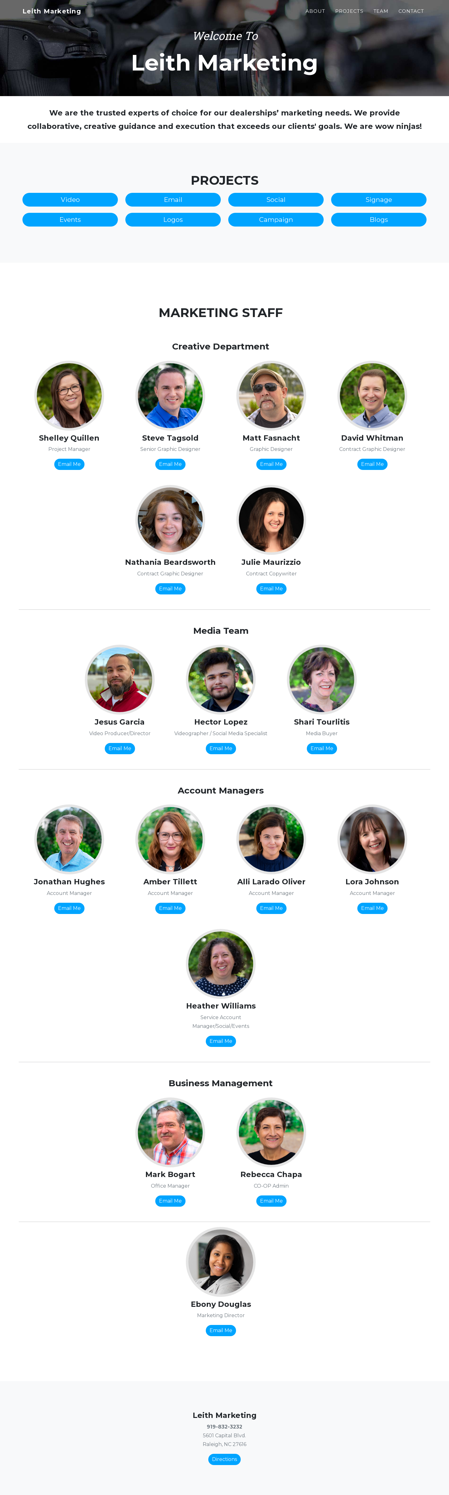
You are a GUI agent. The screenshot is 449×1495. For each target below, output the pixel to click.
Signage (379, 199)
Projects (349, 14)
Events (70, 219)
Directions (224, 1459)
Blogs (379, 219)
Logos (173, 219)
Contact (411, 14)
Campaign (276, 219)
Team (381, 14)
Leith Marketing (58, 14)
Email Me (69, 464)
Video (70, 199)
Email (173, 199)
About (315, 14)
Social (276, 199)
